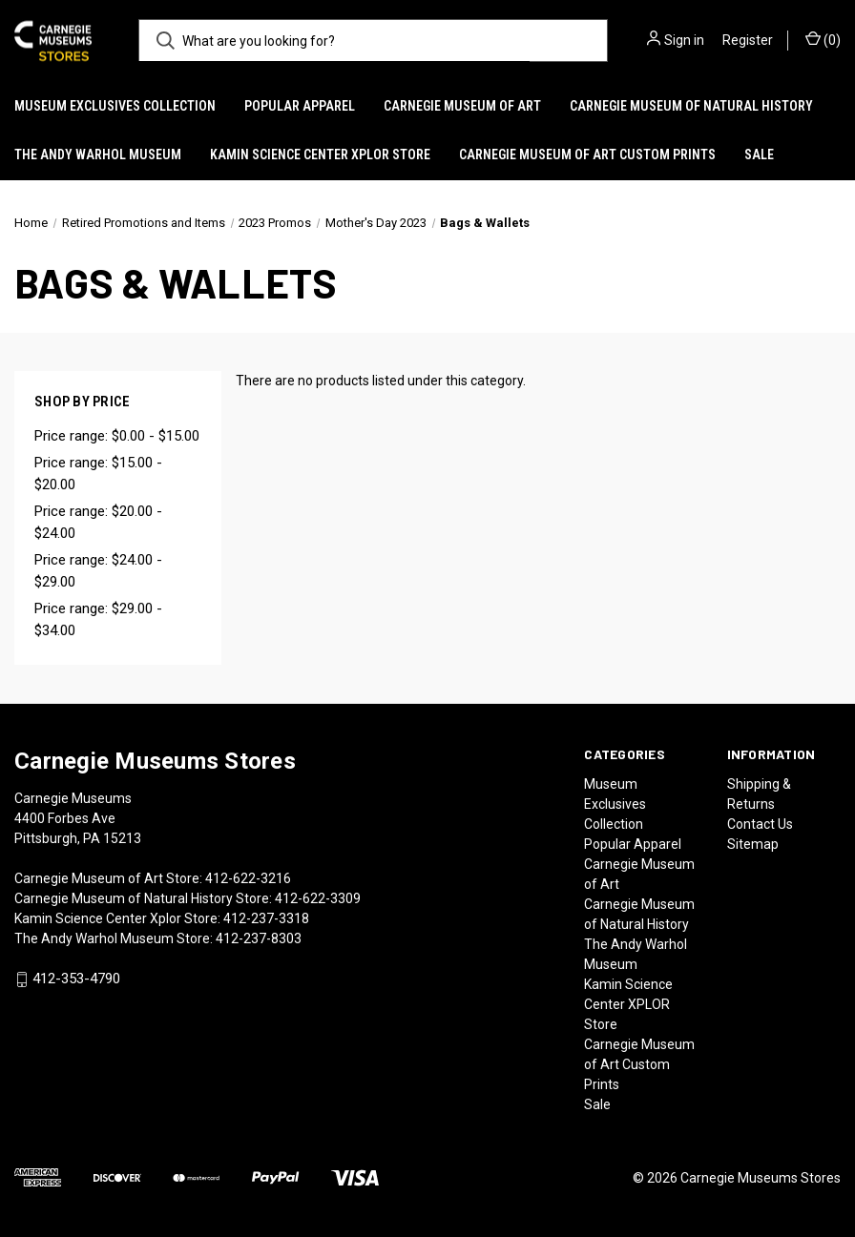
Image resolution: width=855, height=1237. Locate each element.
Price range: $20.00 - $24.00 (98, 522)
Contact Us (760, 824)
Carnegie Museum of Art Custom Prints (587, 154)
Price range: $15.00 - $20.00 (98, 473)
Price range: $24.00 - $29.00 (98, 570)
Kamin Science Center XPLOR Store (320, 154)
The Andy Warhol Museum (97, 154)
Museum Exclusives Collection (115, 105)
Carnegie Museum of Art (462, 105)
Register (747, 40)
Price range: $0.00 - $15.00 (116, 435)
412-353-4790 (76, 979)
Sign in (684, 40)
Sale (759, 154)
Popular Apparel (299, 105)
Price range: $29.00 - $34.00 (98, 619)
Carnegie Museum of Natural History (691, 105)
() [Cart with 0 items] (823, 39)
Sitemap (753, 844)
